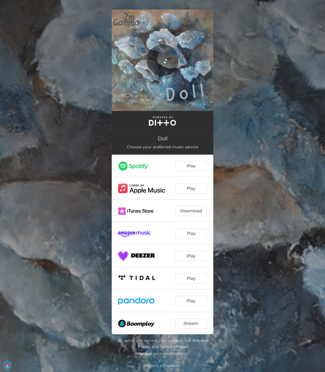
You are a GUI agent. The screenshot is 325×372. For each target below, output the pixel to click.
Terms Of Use (173, 346)
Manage (144, 353)
